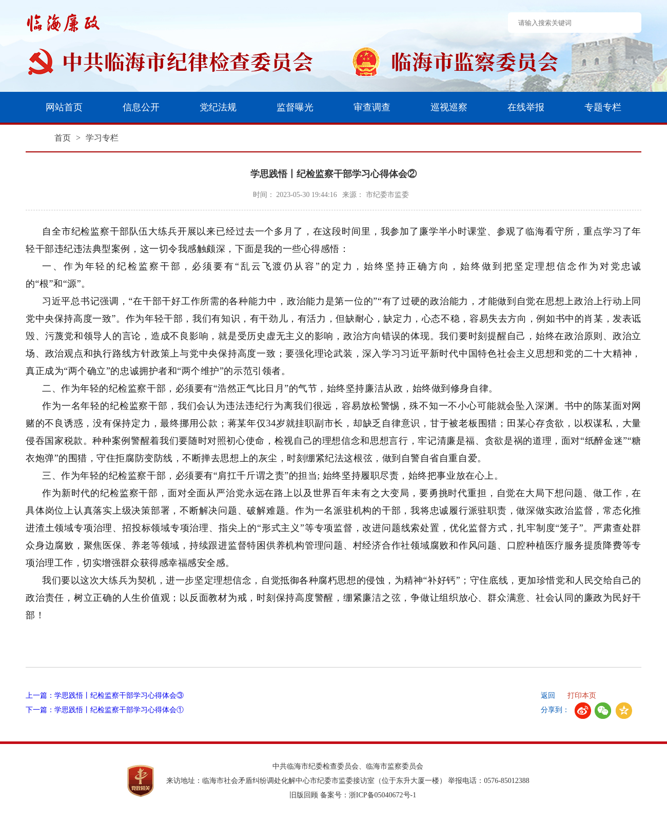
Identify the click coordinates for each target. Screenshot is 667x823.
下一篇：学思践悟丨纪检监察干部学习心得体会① (105, 710)
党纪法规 (218, 107)
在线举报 (525, 107)
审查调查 (372, 107)
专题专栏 (602, 107)
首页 (62, 137)
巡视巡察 (448, 107)
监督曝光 (295, 107)
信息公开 (141, 107)
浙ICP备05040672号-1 (382, 795)
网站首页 (64, 107)
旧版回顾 (303, 795)
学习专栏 (102, 137)
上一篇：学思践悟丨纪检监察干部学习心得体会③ (105, 695)
